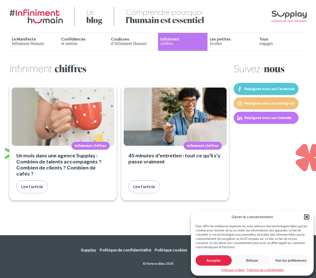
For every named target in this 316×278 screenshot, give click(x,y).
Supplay (88, 250)
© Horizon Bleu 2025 (158, 263)
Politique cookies (233, 270)
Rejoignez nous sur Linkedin (264, 117)
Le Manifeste (28, 41)
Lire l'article (32, 186)
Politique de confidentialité (265, 270)
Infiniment (170, 41)
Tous (266, 41)
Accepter (214, 260)
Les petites (220, 41)
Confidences (73, 41)
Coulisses (129, 41)
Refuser (252, 260)
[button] (306, 217)
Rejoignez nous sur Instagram (266, 103)
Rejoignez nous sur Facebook (266, 89)
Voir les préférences (290, 260)
